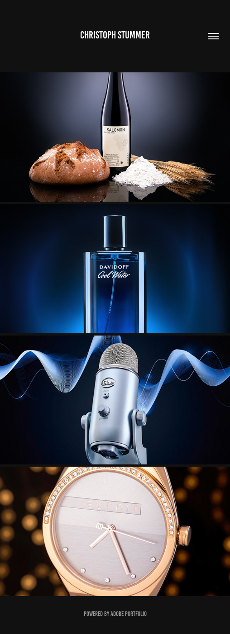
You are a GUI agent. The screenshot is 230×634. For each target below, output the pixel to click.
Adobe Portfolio (128, 613)
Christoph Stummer (115, 35)
